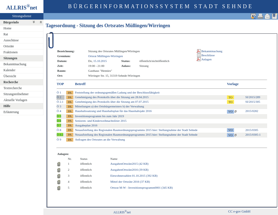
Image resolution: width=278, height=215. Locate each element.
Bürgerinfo (11, 22)
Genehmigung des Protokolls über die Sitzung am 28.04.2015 (112, 97)
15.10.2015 (100, 61)
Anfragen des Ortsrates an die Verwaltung (100, 139)
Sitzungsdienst (21, 16)
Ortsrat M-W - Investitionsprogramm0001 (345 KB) (141, 187)
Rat (6, 34)
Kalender (9, 70)
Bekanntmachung (15, 64)
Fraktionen (11, 52)
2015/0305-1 (253, 134)
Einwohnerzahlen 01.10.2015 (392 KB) (133, 175)
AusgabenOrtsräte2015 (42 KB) (129, 163)
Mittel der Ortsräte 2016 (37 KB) (130, 181)
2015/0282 (251, 111)
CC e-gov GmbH (239, 211)
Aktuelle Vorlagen (15, 100)
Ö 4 (59, 111)
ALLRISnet (122, 212)
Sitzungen (10, 58)
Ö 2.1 (60, 101)
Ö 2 (59, 97)
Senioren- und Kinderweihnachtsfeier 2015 (101, 120)
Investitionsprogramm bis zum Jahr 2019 (99, 116)
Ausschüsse (11, 40)
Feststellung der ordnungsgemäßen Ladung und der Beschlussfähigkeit (117, 92)
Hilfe (7, 106)
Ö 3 (59, 106)
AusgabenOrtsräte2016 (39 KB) (129, 169)
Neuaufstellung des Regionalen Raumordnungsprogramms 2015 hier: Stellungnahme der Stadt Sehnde (136, 130)
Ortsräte (9, 46)
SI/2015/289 (252, 97)
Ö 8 (59, 130)
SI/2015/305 (252, 101)
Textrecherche (13, 88)
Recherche (11, 82)
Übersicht (10, 76)
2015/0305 (251, 130)
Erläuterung (11, 112)
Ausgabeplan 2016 (86, 125)
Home (7, 28)
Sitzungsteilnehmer (16, 94)
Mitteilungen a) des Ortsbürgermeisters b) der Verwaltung (109, 106)
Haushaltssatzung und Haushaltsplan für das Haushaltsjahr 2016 (113, 111)
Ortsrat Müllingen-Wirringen (105, 56)
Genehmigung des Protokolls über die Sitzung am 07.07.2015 (112, 101)
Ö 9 (59, 139)
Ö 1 (59, 92)
